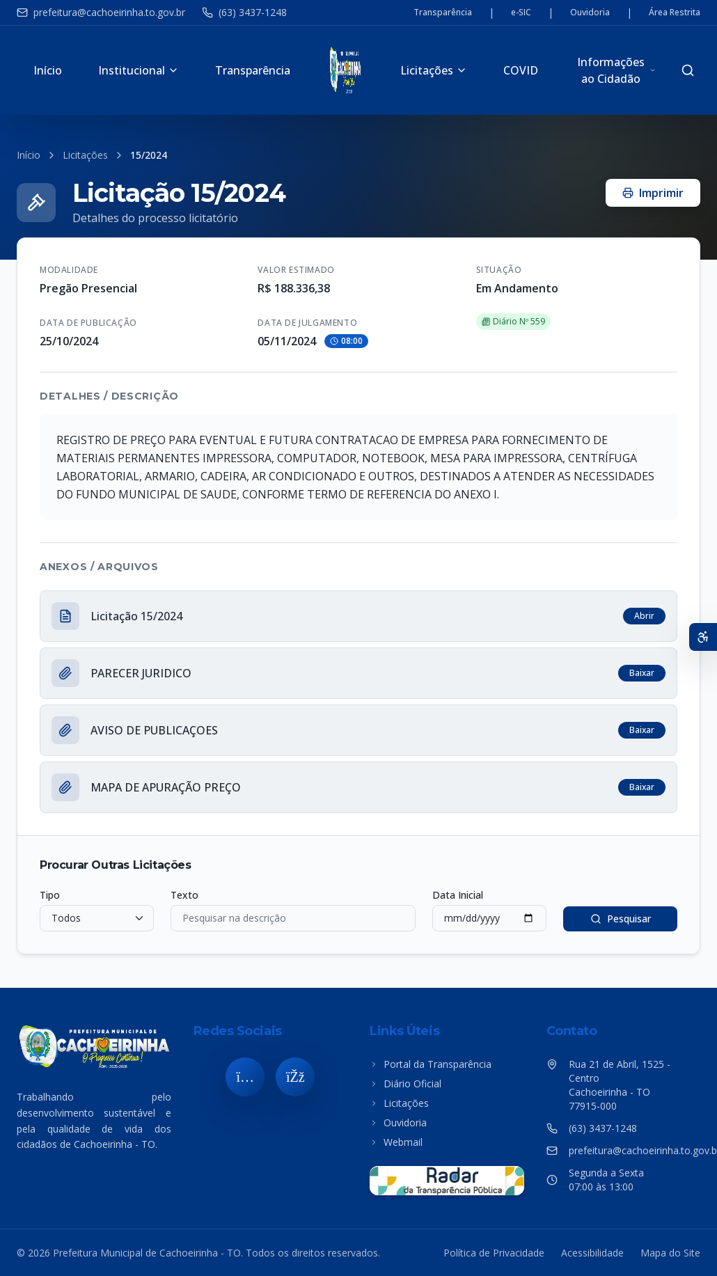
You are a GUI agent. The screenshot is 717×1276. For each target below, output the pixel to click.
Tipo (50, 894)
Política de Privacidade (493, 1252)
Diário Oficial (405, 1083)
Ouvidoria (590, 12)
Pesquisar (620, 918)
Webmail (396, 1142)
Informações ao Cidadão (616, 70)
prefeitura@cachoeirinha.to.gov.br (101, 12)
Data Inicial (457, 894)
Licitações (433, 70)
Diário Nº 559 (513, 321)
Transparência (442, 12)
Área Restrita (674, 12)
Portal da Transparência (430, 1064)
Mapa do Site (670, 1252)
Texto (184, 894)
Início (47, 70)
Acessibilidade (592, 1252)
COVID (520, 70)
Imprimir (653, 192)
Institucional (138, 70)
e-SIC (521, 12)
